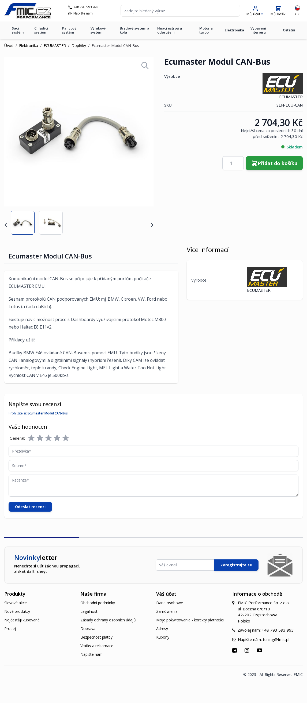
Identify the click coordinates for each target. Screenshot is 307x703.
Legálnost (89, 611)
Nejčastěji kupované (22, 619)
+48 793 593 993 (85, 7)
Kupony (162, 637)
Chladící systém (41, 30)
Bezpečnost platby (96, 637)
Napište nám (83, 13)
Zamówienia (167, 611)
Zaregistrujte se (236, 564)
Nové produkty (17, 611)
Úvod (8, 45)
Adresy (162, 628)
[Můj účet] (254, 11)
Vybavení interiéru (258, 30)
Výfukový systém (98, 30)
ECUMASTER (55, 45)
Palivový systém (69, 30)
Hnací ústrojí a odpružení (169, 30)
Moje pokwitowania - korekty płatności (190, 619)
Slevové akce (15, 602)
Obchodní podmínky (97, 602)
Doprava (87, 628)
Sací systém (18, 30)
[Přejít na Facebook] (235, 650)
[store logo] (27, 11)
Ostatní (289, 30)
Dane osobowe (169, 602)
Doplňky (79, 45)
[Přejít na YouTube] (260, 650)
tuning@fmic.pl (276, 639)
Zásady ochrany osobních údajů (108, 619)
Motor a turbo (206, 30)
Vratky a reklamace (96, 645)
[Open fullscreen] (145, 65)
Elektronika (234, 30)
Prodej (10, 628)
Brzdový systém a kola (134, 30)
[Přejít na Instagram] (247, 650)
